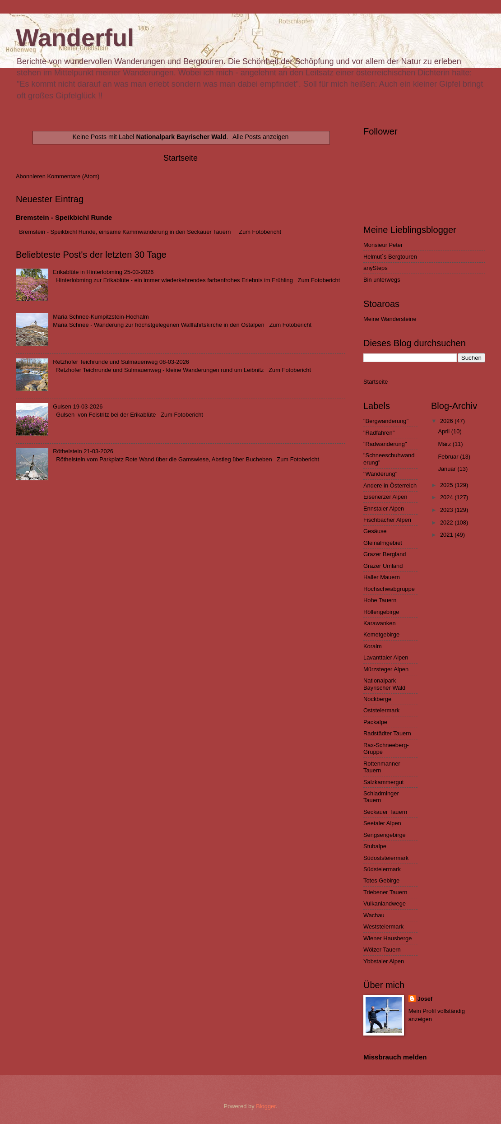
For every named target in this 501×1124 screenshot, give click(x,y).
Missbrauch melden (395, 1057)
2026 (447, 421)
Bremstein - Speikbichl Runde (64, 217)
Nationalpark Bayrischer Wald (384, 684)
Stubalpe (374, 846)
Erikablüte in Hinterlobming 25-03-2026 (103, 272)
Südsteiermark (382, 869)
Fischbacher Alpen (387, 519)
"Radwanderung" (385, 444)
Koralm (372, 646)
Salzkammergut (383, 782)
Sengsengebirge (384, 834)
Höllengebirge (381, 611)
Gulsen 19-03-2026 (77, 406)
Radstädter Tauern (387, 733)
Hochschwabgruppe (389, 588)
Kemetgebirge (381, 634)
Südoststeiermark (385, 858)
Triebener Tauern (385, 892)
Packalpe (375, 722)
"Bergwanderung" (385, 421)
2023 (447, 509)
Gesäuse (375, 531)
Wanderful (75, 37)
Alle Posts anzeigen (260, 136)
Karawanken (379, 623)
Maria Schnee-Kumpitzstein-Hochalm (101, 316)
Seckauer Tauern (385, 811)
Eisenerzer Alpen (385, 496)
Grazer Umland (383, 565)
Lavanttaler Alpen (385, 657)
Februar (449, 456)
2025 (447, 485)
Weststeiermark (383, 926)
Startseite (180, 158)
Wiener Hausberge (387, 938)
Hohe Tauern (380, 600)
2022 (447, 522)
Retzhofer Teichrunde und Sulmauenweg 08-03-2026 (121, 361)
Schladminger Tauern (381, 797)
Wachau (374, 915)
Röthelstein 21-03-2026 (83, 451)
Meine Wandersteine (390, 319)
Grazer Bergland (384, 554)
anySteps (375, 268)
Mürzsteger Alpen (385, 669)
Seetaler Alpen (382, 823)
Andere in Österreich (390, 485)
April (444, 431)
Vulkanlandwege (384, 903)
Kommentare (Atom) (73, 176)
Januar (447, 468)
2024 (447, 497)
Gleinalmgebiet (382, 542)
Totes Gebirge (381, 880)
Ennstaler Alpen (383, 508)
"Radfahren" (378, 432)
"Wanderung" (380, 473)
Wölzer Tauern (382, 949)
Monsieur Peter (383, 245)
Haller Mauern (381, 577)
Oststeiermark (381, 710)
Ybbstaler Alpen (383, 961)
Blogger (266, 1106)
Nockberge (377, 699)
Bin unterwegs (381, 279)
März (445, 444)
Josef (425, 998)
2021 (447, 534)
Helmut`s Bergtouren (390, 256)
